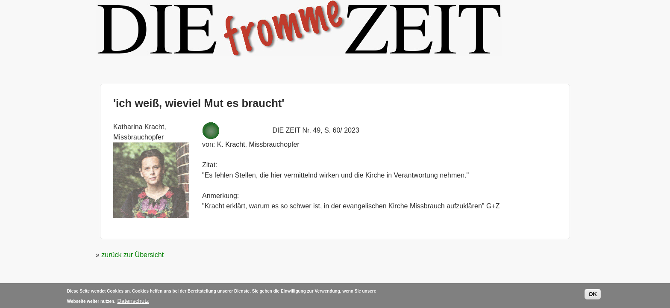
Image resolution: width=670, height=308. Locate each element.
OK (592, 295)
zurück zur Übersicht (132, 254)
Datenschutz (133, 302)
